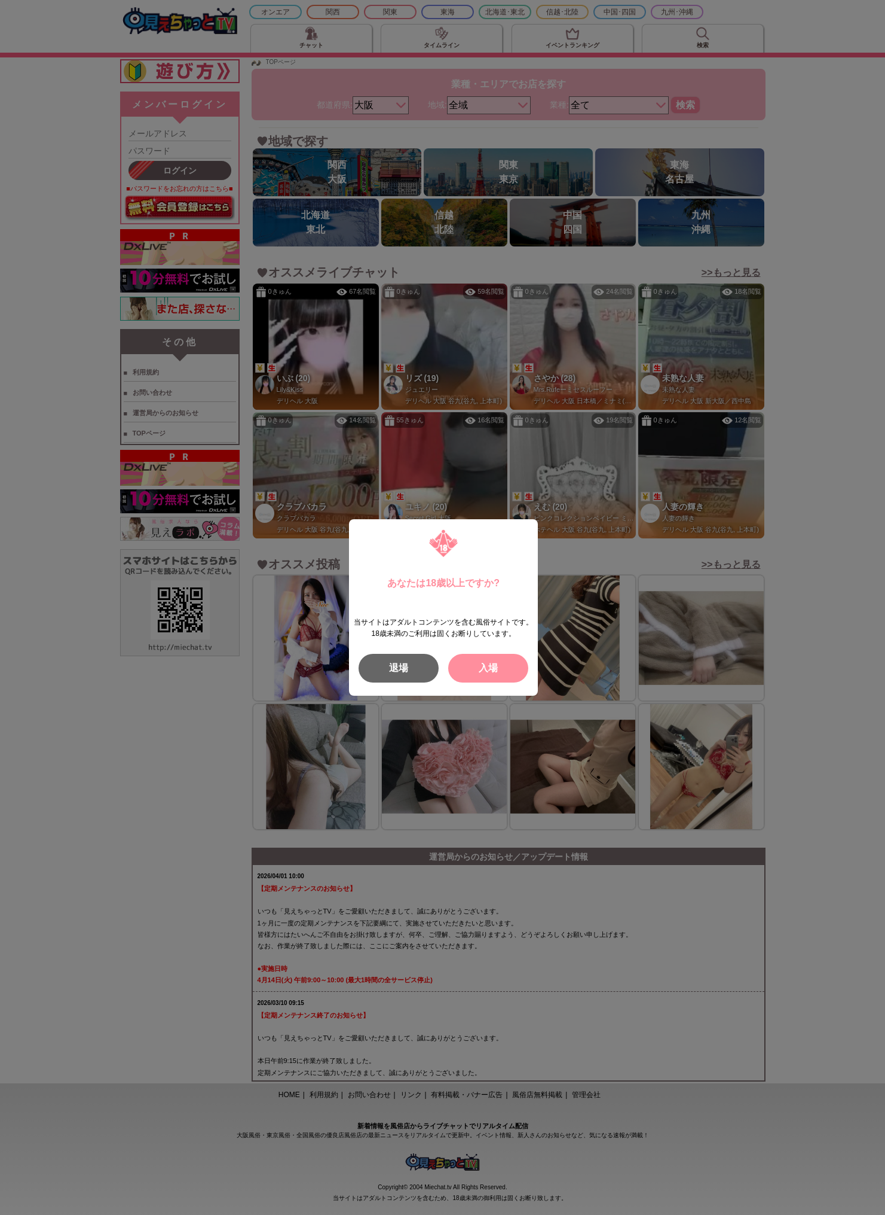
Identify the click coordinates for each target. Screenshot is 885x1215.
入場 (488, 668)
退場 (398, 668)
